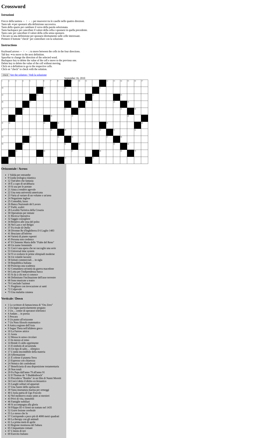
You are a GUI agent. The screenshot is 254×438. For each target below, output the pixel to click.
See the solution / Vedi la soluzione (28, 74)
